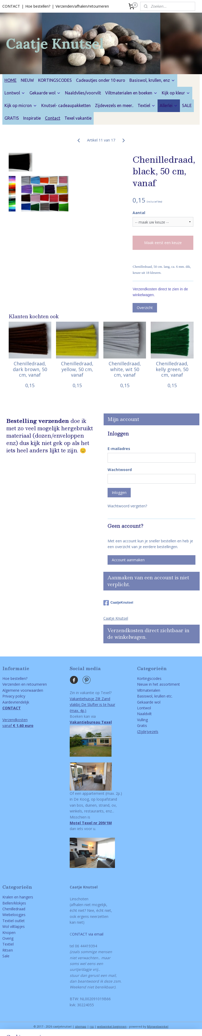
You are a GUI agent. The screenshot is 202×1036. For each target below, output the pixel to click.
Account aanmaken (128, 559)
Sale (5, 955)
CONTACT (11, 6)
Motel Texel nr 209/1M (91, 822)
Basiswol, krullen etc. (155, 696)
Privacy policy (13, 696)
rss (92, 1026)
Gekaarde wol (45, 92)
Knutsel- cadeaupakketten (66, 105)
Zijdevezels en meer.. (114, 105)
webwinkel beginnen (112, 1026)
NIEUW (27, 80)
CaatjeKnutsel (118, 603)
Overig (7, 938)
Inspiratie (32, 118)
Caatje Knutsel (115, 618)
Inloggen (119, 492)
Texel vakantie (78, 118)
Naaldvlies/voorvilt (83, 92)
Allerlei (169, 105)
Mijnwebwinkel (157, 1026)
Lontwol (14, 92)
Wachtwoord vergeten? (127, 505)
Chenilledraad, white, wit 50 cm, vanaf (125, 369)
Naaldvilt (144, 713)
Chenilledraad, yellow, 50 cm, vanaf (77, 369)
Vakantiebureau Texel (91, 722)
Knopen (9, 932)
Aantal (139, 212)
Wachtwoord (120, 469)
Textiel (146, 105)
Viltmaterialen (148, 690)
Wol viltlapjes (13, 926)
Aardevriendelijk (15, 702)
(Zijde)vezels (147, 731)
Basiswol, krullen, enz (152, 80)
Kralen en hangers (17, 897)
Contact (52, 118)
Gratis (142, 725)
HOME (10, 80)
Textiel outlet (13, 920)
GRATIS (11, 118)
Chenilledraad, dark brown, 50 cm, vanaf (30, 369)
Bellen (7, 903)
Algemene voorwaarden (22, 690)
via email (95, 934)
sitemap (80, 1026)
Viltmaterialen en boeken (131, 92)
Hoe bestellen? (37, 6)
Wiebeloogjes (14, 914)
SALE (187, 105)
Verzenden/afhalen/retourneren (82, 6)
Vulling (142, 719)
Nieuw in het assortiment (158, 684)
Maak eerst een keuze (163, 242)
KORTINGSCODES (55, 80)
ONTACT (79, 934)
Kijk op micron (20, 105)
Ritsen (7, 950)
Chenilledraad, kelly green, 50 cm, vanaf (172, 369)
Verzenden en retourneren (24, 684)
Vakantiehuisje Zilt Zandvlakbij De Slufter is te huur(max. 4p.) (92, 704)
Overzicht (145, 307)
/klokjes (19, 903)
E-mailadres (119, 448)
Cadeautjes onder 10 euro (100, 80)
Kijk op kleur (176, 92)
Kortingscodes (149, 678)
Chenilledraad (13, 908)
